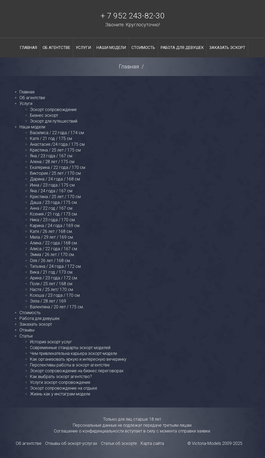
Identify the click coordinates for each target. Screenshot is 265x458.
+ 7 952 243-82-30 (132, 15)
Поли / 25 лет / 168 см (51, 283)
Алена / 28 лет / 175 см (52, 161)
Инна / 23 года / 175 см (52, 185)
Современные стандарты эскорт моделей (70, 347)
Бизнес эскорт (44, 115)
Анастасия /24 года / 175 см (57, 144)
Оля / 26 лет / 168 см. (50, 260)
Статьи (26, 336)
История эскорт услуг (51, 341)
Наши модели (111, 47)
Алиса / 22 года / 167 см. (54, 248)
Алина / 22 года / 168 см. (54, 242)
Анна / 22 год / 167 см (51, 208)
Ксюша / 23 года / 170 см (55, 295)
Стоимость (143, 47)
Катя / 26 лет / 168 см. (51, 231)
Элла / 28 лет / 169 (48, 301)
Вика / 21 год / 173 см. (51, 272)
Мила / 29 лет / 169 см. (52, 237)
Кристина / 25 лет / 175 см (55, 150)
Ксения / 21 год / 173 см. (54, 214)
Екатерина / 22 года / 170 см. (58, 167)
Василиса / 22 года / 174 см (57, 132)
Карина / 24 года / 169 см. (55, 225)
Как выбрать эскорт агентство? (61, 376)
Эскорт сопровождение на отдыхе (63, 388)
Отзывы (26, 330)
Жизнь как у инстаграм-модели (60, 393)
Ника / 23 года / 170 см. (53, 219)
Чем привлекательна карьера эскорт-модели (73, 353)
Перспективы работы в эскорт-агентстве (70, 365)
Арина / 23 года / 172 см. (54, 277)
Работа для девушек (182, 47)
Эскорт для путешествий (53, 121)
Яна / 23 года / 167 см (51, 155)
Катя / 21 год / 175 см (51, 138)
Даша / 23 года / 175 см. (54, 202)
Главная (28, 47)
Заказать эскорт (227, 47)
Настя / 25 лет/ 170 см (51, 289)
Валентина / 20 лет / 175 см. (57, 306)
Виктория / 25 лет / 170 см (55, 173)
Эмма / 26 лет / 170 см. (52, 254)
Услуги (83, 47)
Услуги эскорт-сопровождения (60, 382)
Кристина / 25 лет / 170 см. (56, 196)
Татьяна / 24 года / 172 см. (56, 266)
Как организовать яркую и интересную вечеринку (78, 359)
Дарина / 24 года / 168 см (55, 179)
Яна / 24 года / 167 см (51, 190)
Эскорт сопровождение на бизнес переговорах (77, 370)
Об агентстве (56, 47)
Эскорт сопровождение (53, 109)
